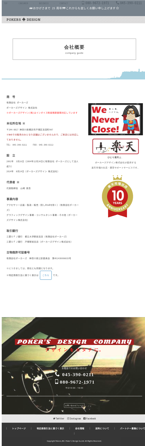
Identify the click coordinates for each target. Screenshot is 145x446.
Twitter (64, 418)
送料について (108, 428)
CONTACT (102, 20)
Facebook (95, 418)
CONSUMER (61, 20)
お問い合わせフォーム (80, 405)
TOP (44, 20)
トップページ (24, 428)
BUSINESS (82, 20)
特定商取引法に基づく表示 (56, 428)
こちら (51, 281)
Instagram (79, 418)
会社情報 (85, 428)
